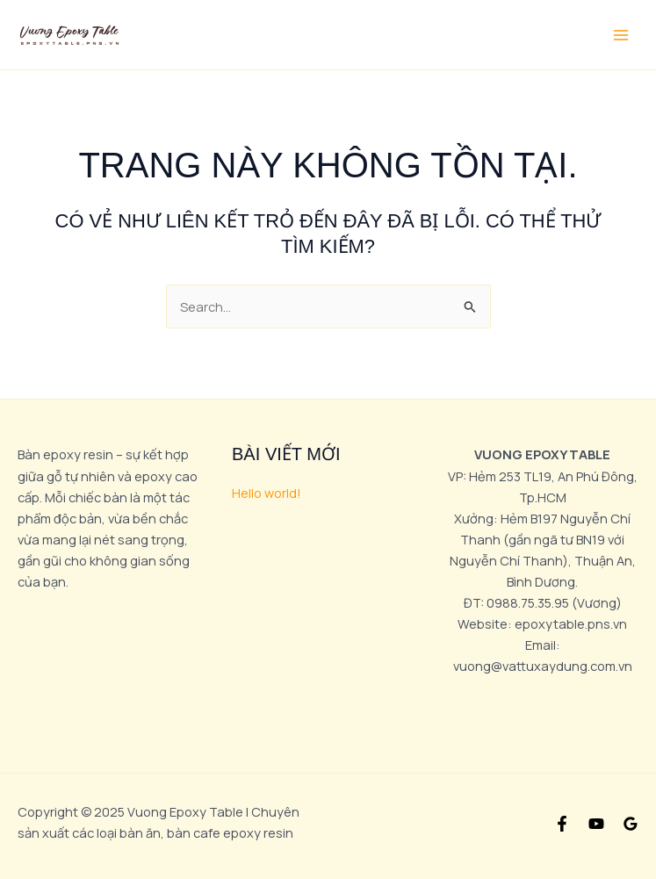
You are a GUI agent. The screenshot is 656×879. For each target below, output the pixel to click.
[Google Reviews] (630, 824)
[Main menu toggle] (620, 34)
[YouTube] (596, 824)
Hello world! (266, 492)
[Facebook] (562, 824)
